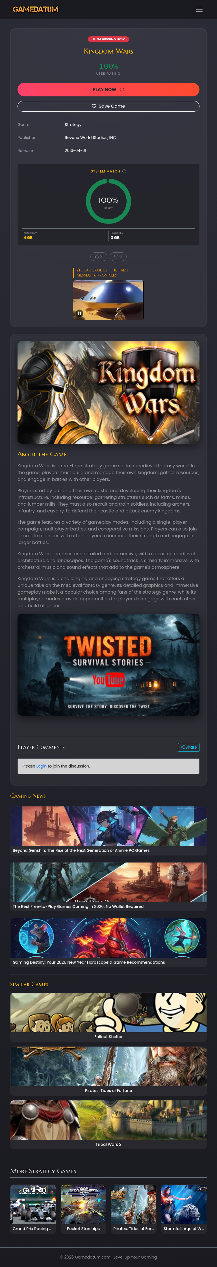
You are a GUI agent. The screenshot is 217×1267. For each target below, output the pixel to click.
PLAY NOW (108, 89)
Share (189, 747)
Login (41, 766)
